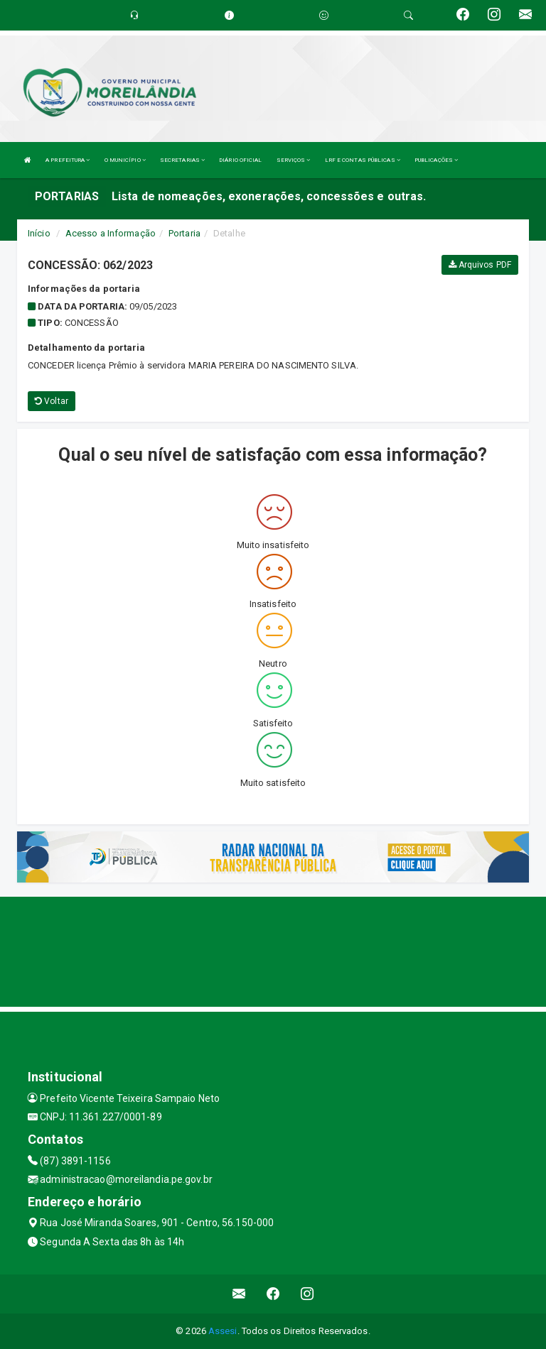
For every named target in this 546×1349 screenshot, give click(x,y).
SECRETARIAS (182, 160)
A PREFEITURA (68, 160)
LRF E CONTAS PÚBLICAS (362, 160)
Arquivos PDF (480, 265)
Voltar (51, 401)
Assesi (222, 1331)
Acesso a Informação (110, 233)
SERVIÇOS (294, 160)
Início (39, 233)
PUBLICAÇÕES (436, 160)
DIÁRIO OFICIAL (240, 160)
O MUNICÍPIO (125, 160)
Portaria (184, 233)
